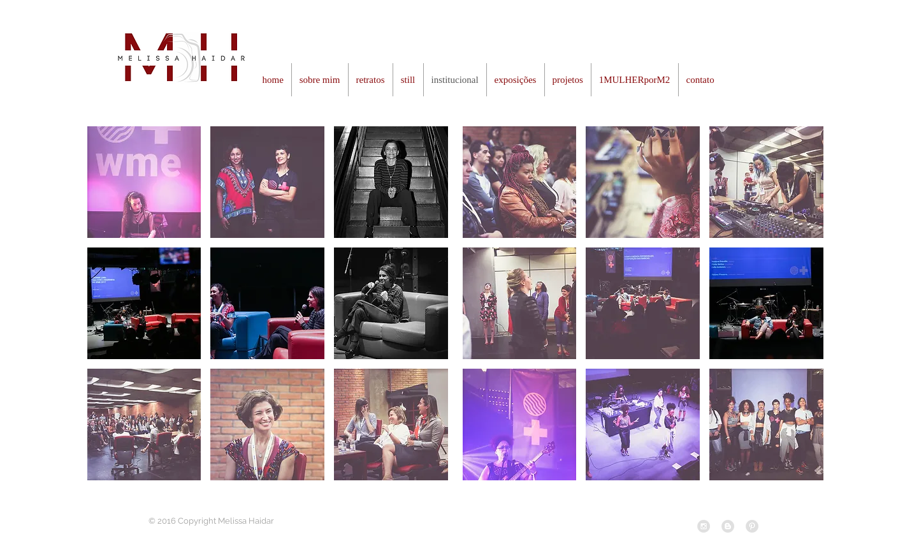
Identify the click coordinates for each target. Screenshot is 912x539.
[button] (144, 182)
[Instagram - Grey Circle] (703, 526)
